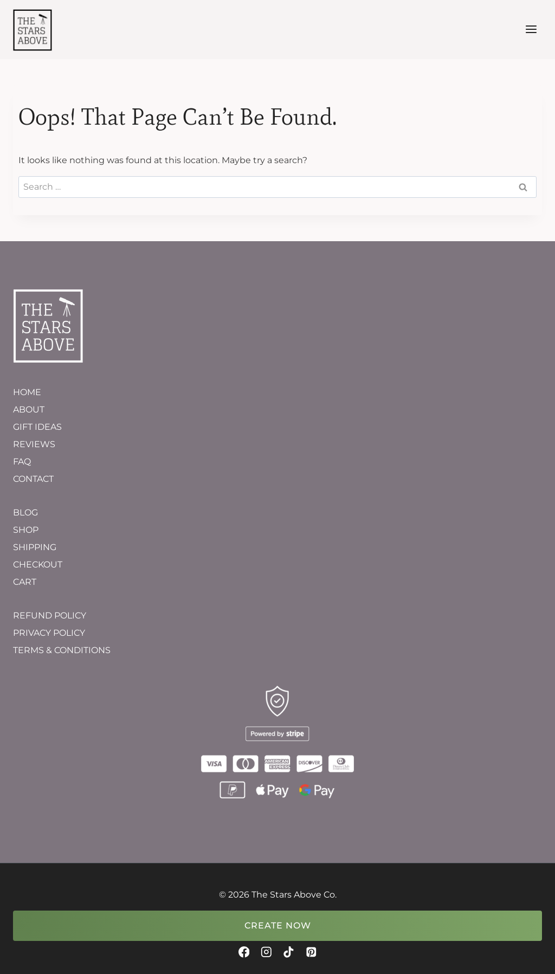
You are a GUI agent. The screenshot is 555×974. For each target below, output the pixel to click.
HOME (27, 392)
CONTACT (33, 479)
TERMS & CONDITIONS (62, 650)
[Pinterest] (311, 952)
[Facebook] (244, 952)
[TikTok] (289, 952)
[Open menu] (531, 29)
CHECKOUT (37, 564)
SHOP (25, 530)
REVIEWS (34, 444)
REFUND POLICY (49, 615)
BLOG (25, 512)
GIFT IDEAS (37, 427)
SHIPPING (34, 547)
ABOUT (28, 409)
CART (24, 582)
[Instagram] (266, 952)
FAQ (22, 461)
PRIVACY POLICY (49, 633)
